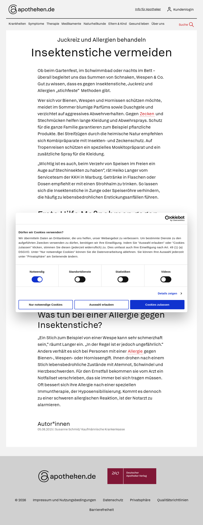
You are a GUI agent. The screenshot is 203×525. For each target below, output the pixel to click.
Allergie (135, 350)
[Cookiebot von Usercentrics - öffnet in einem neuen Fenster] (167, 218)
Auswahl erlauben (101, 304)
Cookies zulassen (157, 304)
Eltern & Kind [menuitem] (117, 24)
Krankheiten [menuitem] (17, 24)
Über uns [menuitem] (157, 24)
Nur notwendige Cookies (46, 304)
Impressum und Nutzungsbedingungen (64, 498)
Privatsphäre (140, 498)
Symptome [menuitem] (36, 24)
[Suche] (186, 24)
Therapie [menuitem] (53, 24)
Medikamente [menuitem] (71, 24)
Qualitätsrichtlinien (172, 498)
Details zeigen (167, 293)
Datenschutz (113, 498)
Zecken (147, 112)
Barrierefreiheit (101, 508)
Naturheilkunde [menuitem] (95, 24)
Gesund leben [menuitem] (139, 24)
